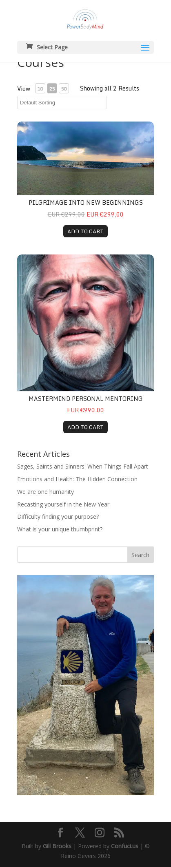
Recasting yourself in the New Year (63, 504)
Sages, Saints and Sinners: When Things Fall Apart (82, 466)
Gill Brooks (57, 846)
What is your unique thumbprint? (59, 529)
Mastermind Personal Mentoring (86, 398)
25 (52, 89)
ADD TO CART (85, 231)
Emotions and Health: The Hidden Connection (77, 479)
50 (64, 89)
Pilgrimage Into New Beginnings (86, 202)
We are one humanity (45, 491)
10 (40, 89)
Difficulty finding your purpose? (58, 516)
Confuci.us (124, 846)
